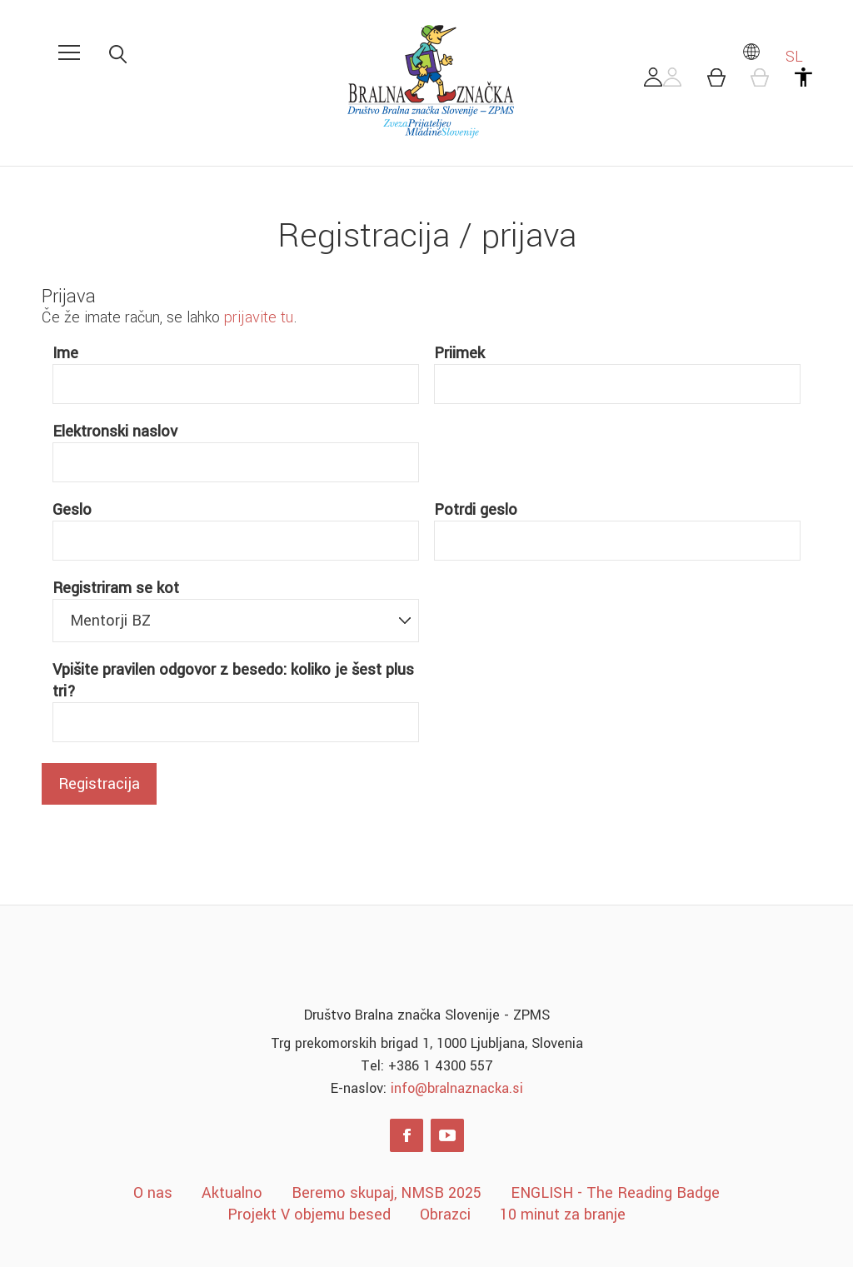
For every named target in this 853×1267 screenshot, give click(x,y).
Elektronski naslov (114, 431)
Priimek (459, 353)
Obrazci (445, 1214)
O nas (152, 1193)
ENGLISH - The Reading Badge (615, 1193)
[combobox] (236, 620)
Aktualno (232, 1193)
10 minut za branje (563, 1214)
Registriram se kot (115, 588)
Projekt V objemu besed (309, 1214)
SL (772, 56)
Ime (65, 353)
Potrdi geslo (475, 510)
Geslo (72, 510)
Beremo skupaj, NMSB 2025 (386, 1193)
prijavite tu (258, 317)
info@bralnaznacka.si (457, 1088)
